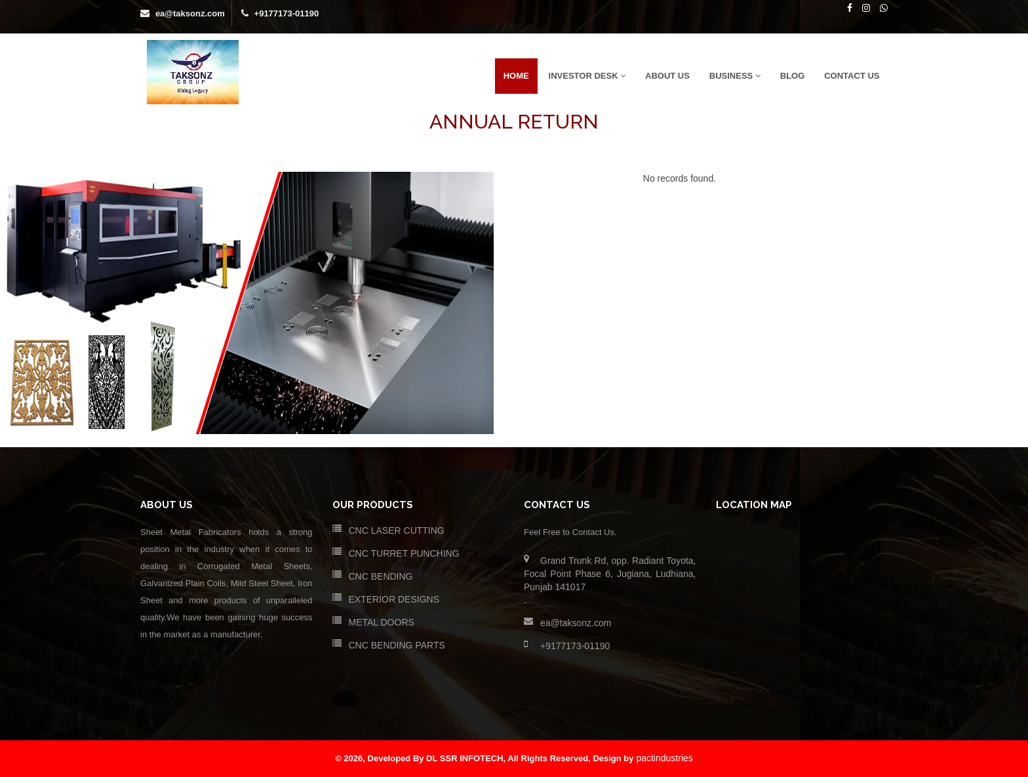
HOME (516, 76)
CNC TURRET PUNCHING (404, 553)
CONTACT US (851, 76)
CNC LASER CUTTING (397, 530)
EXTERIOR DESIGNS (394, 599)
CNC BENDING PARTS (397, 645)
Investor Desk (587, 76)
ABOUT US (667, 76)
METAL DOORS (381, 622)
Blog (792, 76)
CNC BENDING (381, 576)
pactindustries (664, 758)
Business (735, 76)
